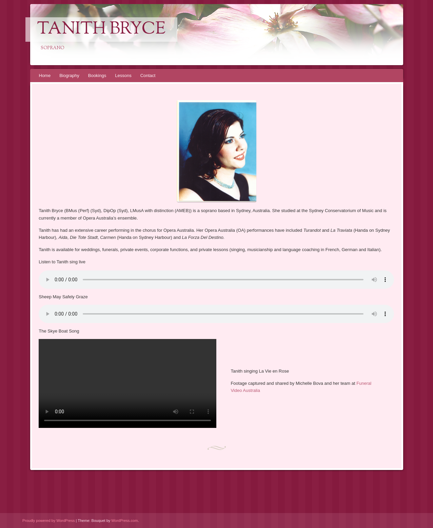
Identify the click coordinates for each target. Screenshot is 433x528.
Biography (69, 75)
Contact (148, 75)
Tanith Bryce (101, 29)
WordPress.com (124, 520)
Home (45, 75)
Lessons (123, 75)
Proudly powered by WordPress (48, 520)
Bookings (97, 75)
